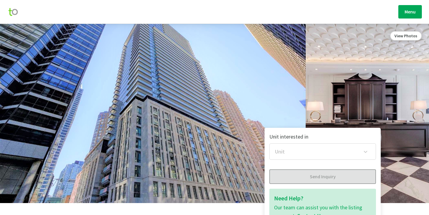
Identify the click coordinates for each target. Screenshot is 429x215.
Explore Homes (180, 12)
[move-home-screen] (16, 12)
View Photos (405, 36)
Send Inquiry (323, 176)
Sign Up (392, 12)
